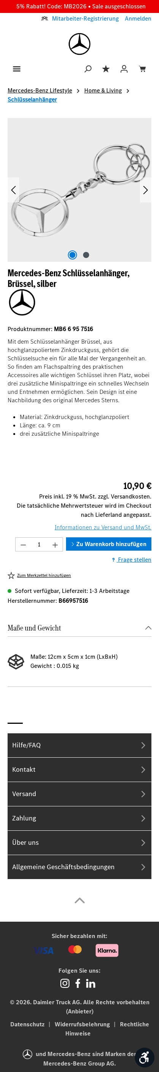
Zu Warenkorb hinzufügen (108, 544)
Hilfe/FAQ (79, 745)
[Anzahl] (39, 544)
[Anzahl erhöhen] (55, 544)
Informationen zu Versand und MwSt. (103, 527)
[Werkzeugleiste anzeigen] (144, 1057)
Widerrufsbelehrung (83, 1024)
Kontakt (79, 770)
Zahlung (79, 818)
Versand (79, 794)
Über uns (79, 843)
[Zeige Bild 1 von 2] (72, 255)
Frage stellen (130, 560)
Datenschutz (28, 1024)
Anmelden (138, 18)
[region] (79, 190)
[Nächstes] (145, 190)
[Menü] (17, 68)
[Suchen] (88, 68)
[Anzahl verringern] (23, 544)
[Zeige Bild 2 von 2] (86, 255)
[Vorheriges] (13, 190)
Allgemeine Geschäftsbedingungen (79, 867)
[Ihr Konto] (124, 68)
